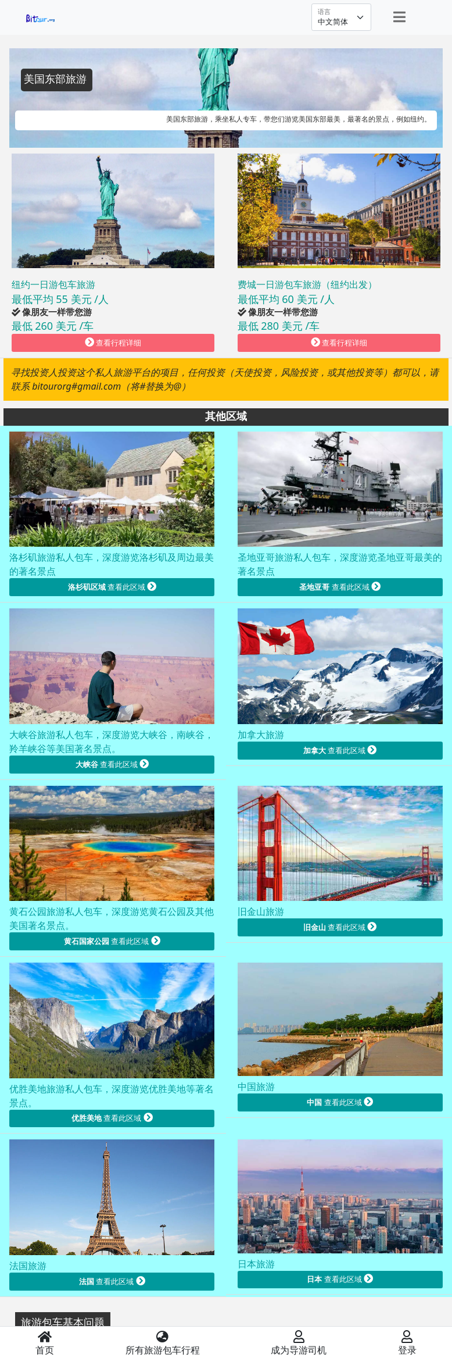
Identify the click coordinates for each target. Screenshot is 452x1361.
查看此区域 (112, 587)
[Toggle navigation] (399, 17)
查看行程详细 (113, 342)
